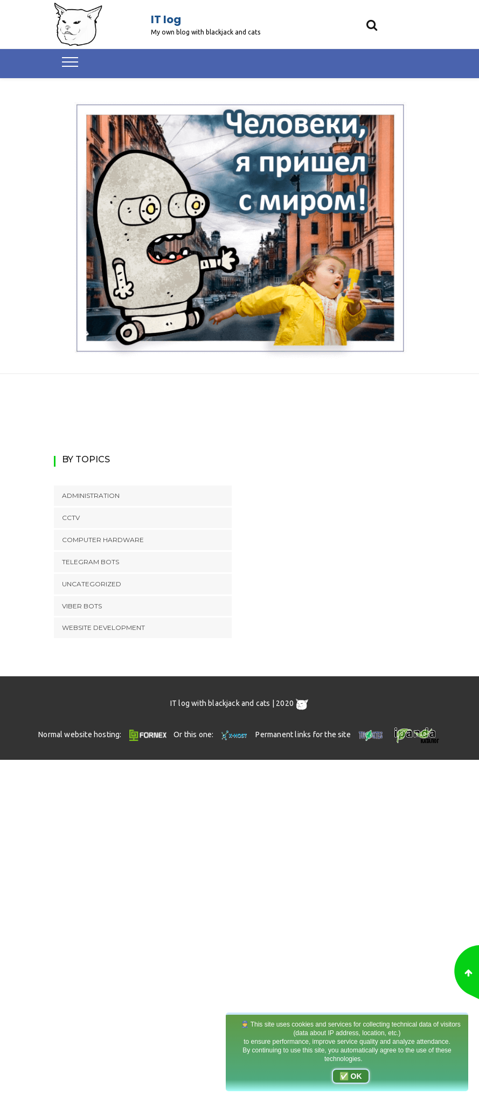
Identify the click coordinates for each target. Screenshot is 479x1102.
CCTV (71, 518)
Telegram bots (90, 562)
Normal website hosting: (103, 734)
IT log (166, 19)
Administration (91, 495)
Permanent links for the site (320, 734)
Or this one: (211, 734)
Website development (103, 627)
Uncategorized (91, 584)
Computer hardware (103, 540)
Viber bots (82, 606)
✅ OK (350, 1076)
